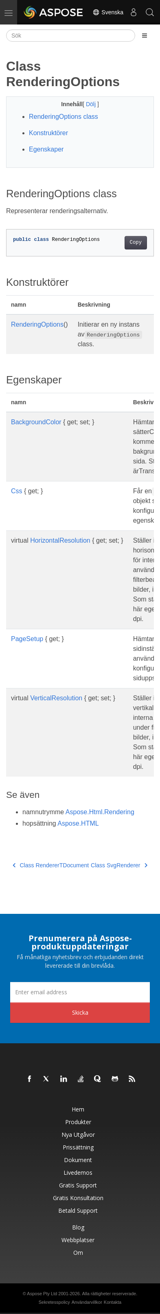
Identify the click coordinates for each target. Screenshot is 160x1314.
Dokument (78, 1160)
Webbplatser (77, 1240)
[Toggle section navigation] (144, 35)
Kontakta (112, 1302)
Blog (78, 1227)
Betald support (78, 1210)
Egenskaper (46, 149)
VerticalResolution (56, 698)
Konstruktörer (48, 132)
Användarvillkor (87, 1302)
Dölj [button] (91, 104)
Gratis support (78, 1185)
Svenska (107, 12)
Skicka (80, 1012)
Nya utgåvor (78, 1134)
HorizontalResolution (60, 540)
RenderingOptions (37, 324)
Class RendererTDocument (51, 865)
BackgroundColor (36, 422)
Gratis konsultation (78, 1198)
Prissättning (78, 1147)
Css (16, 491)
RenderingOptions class (63, 116)
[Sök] (70, 35)
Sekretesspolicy (54, 1302)
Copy (136, 242)
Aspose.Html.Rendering (100, 811)
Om (78, 1252)
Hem (78, 1109)
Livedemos (78, 1172)
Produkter (78, 1122)
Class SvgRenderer (119, 865)
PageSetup (27, 638)
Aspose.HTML (78, 823)
